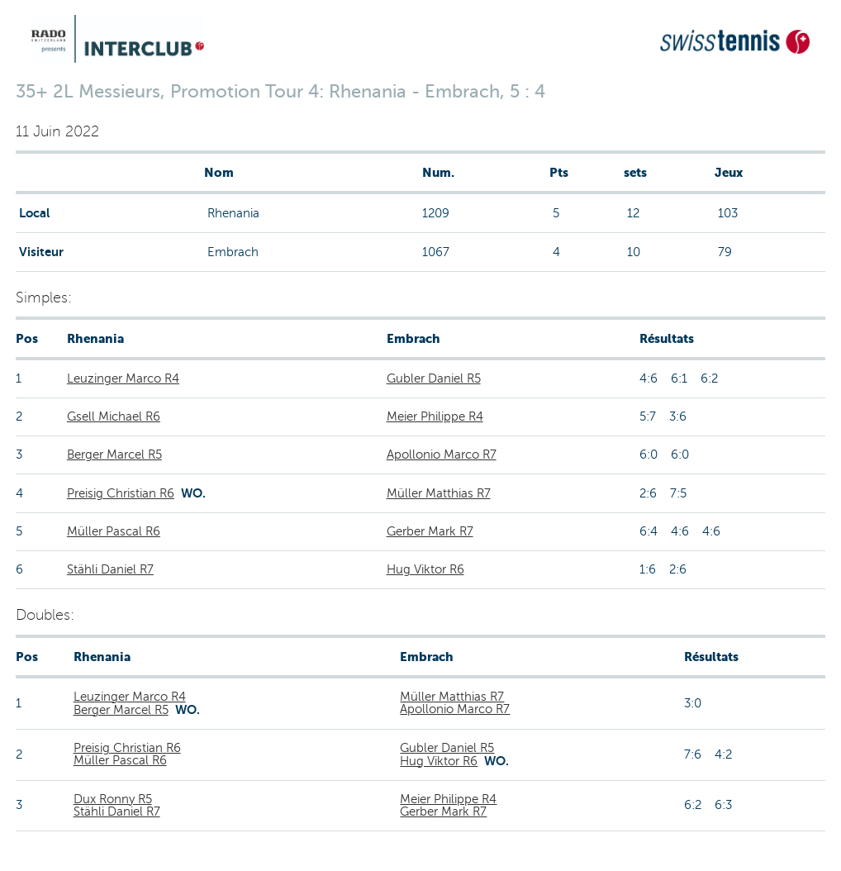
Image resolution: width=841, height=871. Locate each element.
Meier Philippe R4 (435, 416)
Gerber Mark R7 (430, 531)
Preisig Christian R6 (120, 493)
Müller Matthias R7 (439, 493)
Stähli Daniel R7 (110, 569)
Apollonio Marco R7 (442, 454)
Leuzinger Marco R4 (123, 378)
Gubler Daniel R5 (434, 378)
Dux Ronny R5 (113, 799)
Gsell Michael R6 (113, 416)
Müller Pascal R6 (113, 531)
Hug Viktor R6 (425, 569)
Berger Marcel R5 (114, 454)
